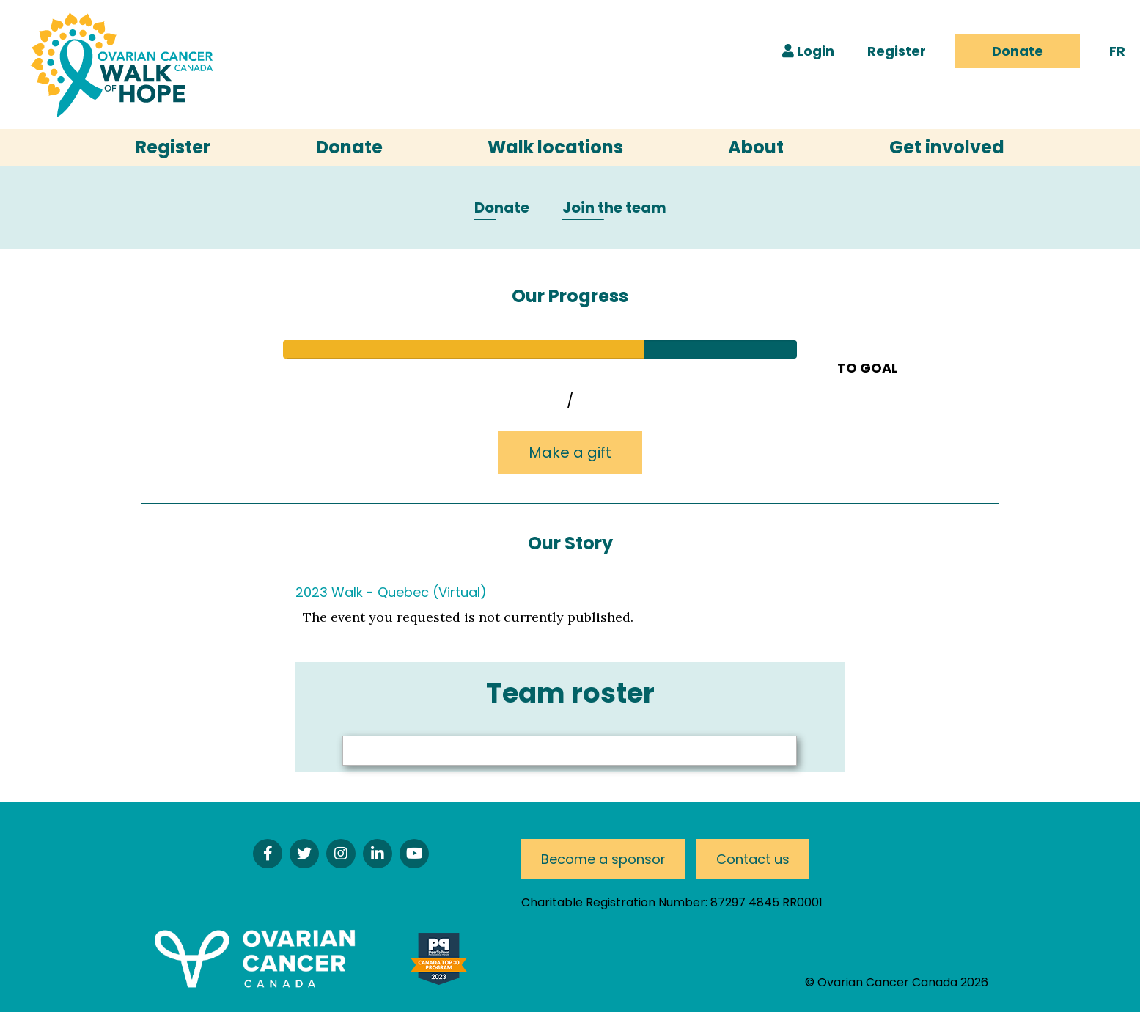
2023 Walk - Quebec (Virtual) (391, 592)
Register (896, 51)
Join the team (614, 208)
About (756, 147)
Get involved (946, 147)
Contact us (753, 859)
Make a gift (570, 452)
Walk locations (555, 147)
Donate (1017, 51)
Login (808, 51)
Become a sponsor (603, 859)
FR (1117, 51)
